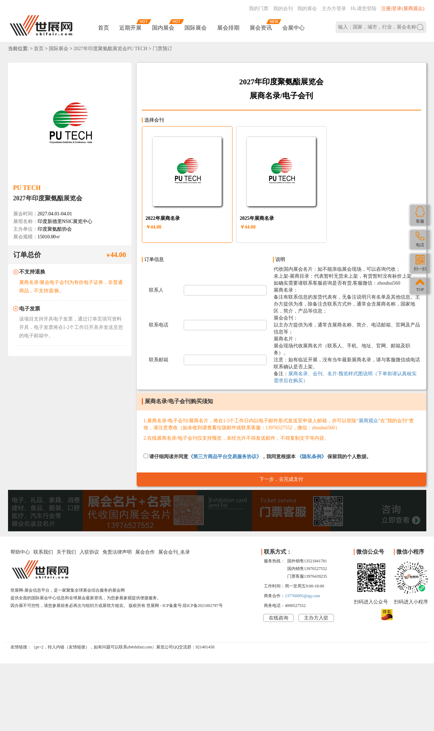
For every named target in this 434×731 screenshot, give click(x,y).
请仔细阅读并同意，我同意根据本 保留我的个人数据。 (258, 456)
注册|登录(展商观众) (402, 8)
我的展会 (307, 8)
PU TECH (27, 187)
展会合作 (145, 552)
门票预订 (162, 48)
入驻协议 (89, 552)
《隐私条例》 (311, 456)
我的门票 (258, 8)
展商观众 (368, 420)
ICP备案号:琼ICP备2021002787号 (192, 605)
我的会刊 (283, 8)
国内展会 (163, 28)
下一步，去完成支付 (281, 479)
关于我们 (66, 552)
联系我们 (43, 552)
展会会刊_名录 (174, 552)
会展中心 (293, 28)
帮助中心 (20, 552)
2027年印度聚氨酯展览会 (47, 198)
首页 (103, 28)
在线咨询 (278, 618)
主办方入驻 (316, 618)
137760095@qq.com (302, 595)
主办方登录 (334, 8)
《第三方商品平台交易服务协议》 (224, 456)
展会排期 (228, 28)
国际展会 (195, 28)
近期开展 (130, 28)
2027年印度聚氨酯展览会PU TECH (110, 48)
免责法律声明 (117, 552)
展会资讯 (261, 28)
